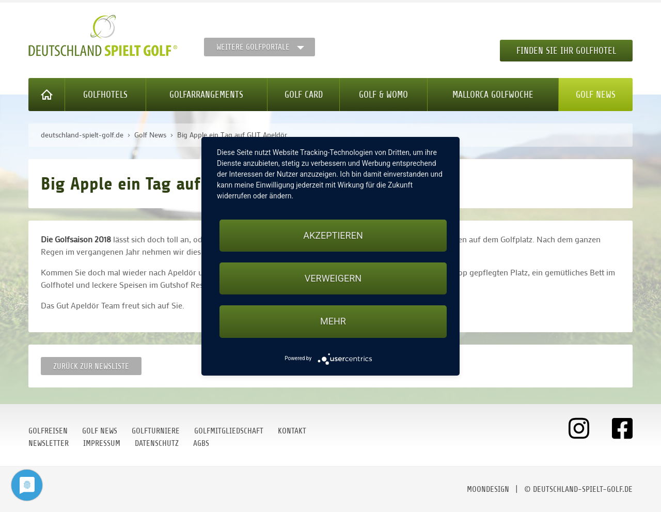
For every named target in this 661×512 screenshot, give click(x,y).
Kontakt (292, 431)
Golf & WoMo (383, 94)
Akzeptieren (333, 235)
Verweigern (333, 278)
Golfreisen (48, 431)
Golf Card (304, 94)
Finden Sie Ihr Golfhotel (566, 50)
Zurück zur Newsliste (91, 366)
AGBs (201, 443)
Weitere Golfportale (253, 47)
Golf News (596, 94)
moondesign (488, 489)
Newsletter (48, 443)
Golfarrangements (206, 94)
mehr (333, 321)
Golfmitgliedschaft (228, 431)
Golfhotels (105, 94)
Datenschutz (157, 443)
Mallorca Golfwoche (492, 94)
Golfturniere (156, 431)
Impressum (101, 443)
